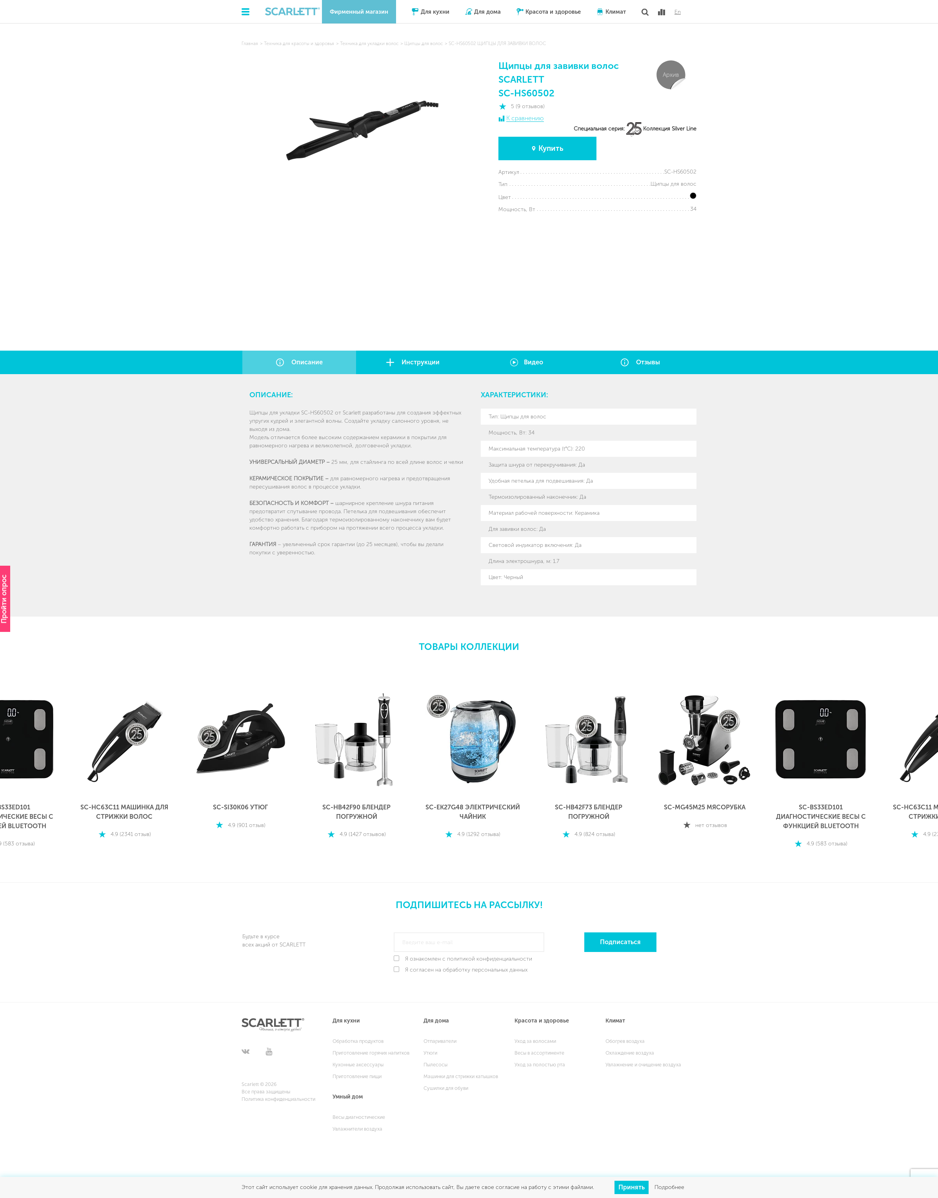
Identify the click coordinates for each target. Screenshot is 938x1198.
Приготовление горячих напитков (371, 1053)
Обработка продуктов (358, 1041)
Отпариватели (440, 1041)
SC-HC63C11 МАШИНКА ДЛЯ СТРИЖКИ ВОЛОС (124, 811)
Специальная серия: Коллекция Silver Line (635, 128)
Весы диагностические (359, 1117)
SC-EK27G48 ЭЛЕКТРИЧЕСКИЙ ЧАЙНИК (472, 811)
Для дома (487, 11)
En (677, 12)
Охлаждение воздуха (629, 1053)
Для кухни (435, 11)
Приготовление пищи (357, 1076)
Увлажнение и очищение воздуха (643, 1065)
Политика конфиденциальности (278, 1099)
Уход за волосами (535, 1041)
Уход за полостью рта (539, 1065)
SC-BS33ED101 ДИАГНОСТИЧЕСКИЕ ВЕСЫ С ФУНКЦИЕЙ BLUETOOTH (821, 816)
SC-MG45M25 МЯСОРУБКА (704, 807)
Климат (615, 11)
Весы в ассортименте (539, 1053)
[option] (124, 761)
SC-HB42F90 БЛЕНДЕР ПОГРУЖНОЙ (356, 811)
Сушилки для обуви (446, 1088)
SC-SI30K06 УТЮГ (240, 807)
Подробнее (669, 1187)
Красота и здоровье (553, 11)
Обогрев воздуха (625, 1041)
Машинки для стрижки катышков (461, 1076)
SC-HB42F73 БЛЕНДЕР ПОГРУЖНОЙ (588, 811)
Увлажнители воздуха (357, 1129)
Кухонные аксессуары (358, 1065)
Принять (631, 1187)
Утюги (430, 1053)
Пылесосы (435, 1065)
